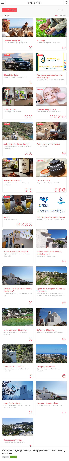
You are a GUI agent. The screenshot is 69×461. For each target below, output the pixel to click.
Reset (56, 15)
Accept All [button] (13, 457)
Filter (11, 10)
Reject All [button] (5, 457)
